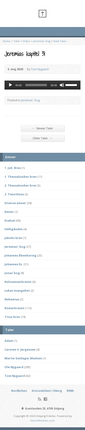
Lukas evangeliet (17, 290)
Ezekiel (10, 220)
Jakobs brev (13, 238)
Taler (16, 41)
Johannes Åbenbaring (20, 255)
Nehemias (12, 299)
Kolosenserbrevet (18, 282)
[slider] (36, 85)
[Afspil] (10, 85)
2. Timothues (14, 194)
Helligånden (14, 229)
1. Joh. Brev (13, 168)
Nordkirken (19, 390)
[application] (42, 85)
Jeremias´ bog (41, 41)
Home (6, 41)
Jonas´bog (12, 273)
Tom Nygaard (40, 69)
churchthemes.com (42, 420)
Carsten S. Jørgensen (20, 349)
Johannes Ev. (14, 264)
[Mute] (62, 85)
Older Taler (42, 138)
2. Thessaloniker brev (20, 185)
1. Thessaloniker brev (20, 177)
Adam (9, 341)
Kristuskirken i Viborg (47, 390)
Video (26, 41)
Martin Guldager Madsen (23, 358)
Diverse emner (15, 203)
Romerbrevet (14, 308)
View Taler (59, 41)
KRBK (70, 390)
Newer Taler (42, 128)
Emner (9, 212)
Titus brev (12, 317)
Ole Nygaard (14, 367)
